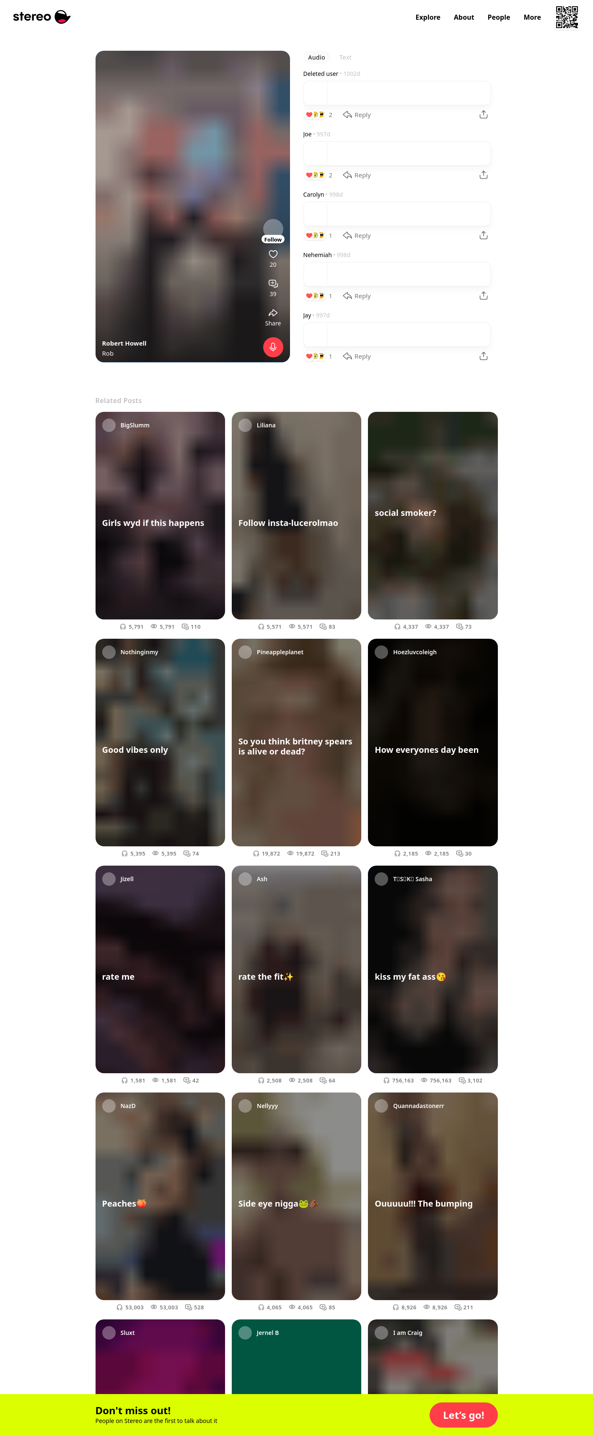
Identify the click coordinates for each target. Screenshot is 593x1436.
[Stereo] (42, 17)
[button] (463, 1415)
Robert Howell (124, 343)
